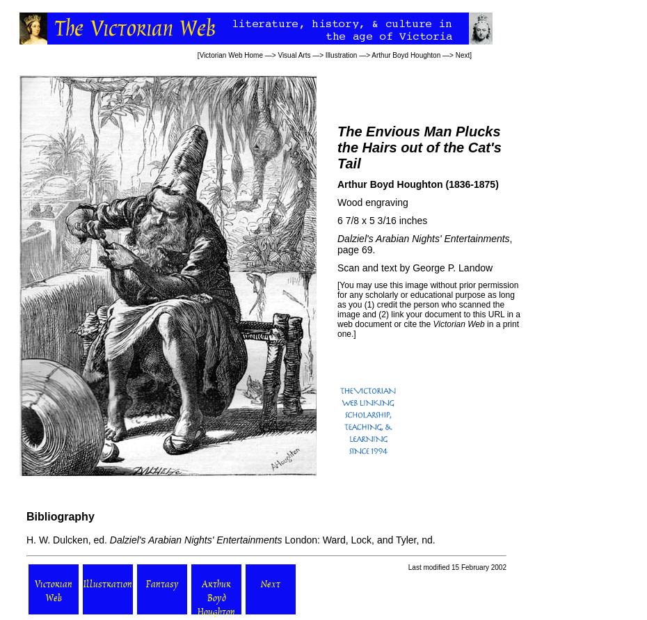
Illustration (342, 55)
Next (463, 55)
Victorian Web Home (231, 55)
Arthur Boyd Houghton (406, 55)
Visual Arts (294, 55)
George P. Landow (453, 267)
